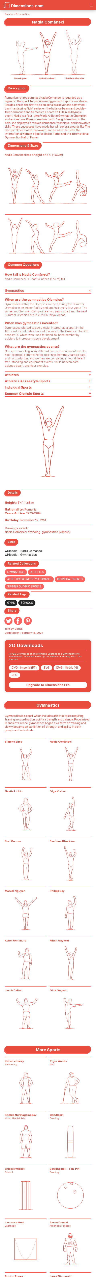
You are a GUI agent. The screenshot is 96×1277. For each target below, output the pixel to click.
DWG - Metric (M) (67, 667)
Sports (9, 14)
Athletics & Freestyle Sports (29, 579)
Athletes (37, 572)
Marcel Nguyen (15, 890)
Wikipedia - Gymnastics (21, 555)
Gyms (11, 603)
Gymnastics (22, 14)
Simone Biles (13, 741)
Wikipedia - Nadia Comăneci (23, 551)
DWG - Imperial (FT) (24, 667)
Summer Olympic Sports (24, 586)
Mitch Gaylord (59, 940)
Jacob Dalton (13, 990)
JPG (14, 675)
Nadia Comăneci (61, 741)
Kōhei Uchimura (15, 940)
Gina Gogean (58, 990)
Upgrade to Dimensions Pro (48, 685)
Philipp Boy (57, 890)
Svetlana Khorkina (62, 841)
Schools (27, 603)
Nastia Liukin (14, 791)
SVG (46, 667)
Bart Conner (13, 841)
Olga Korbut (58, 791)
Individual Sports (70, 579)
